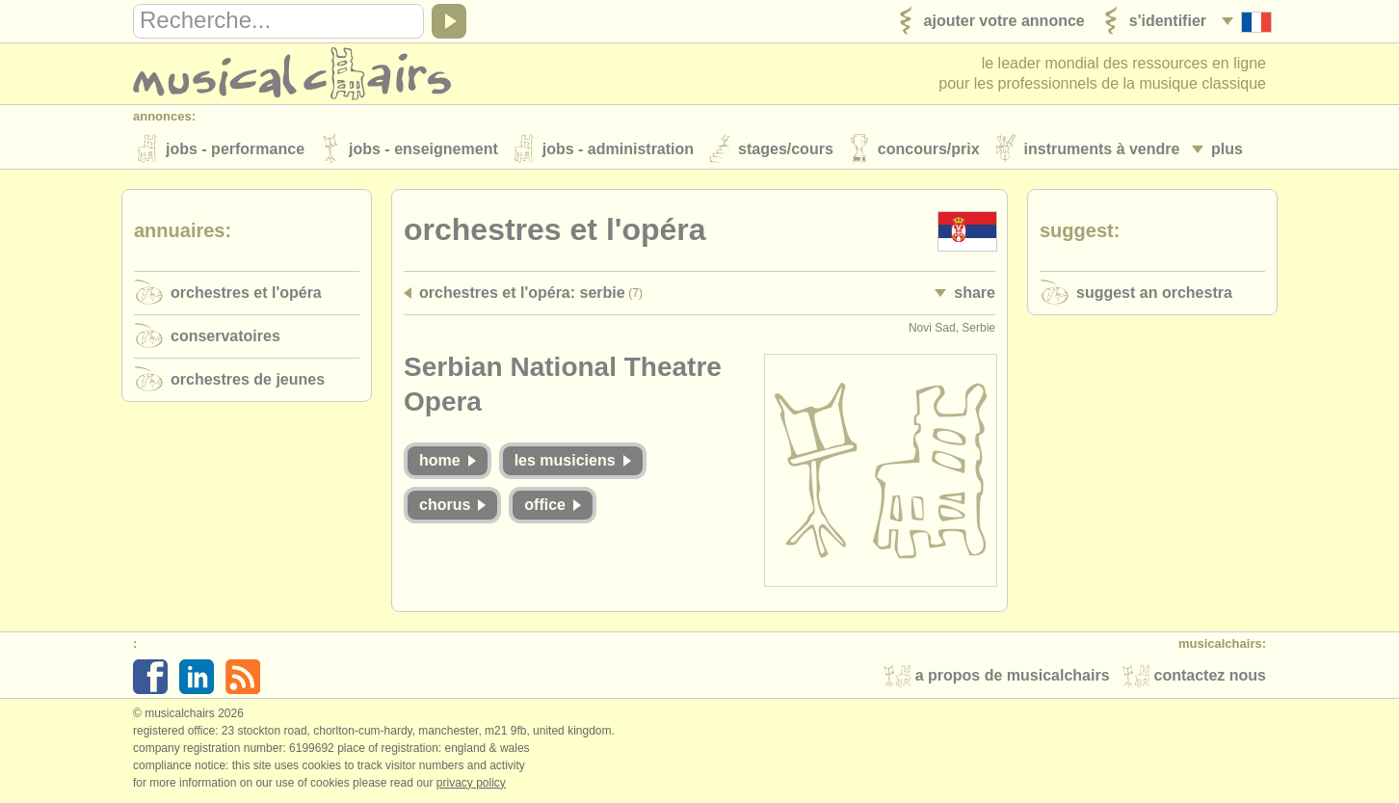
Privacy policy (471, 783)
